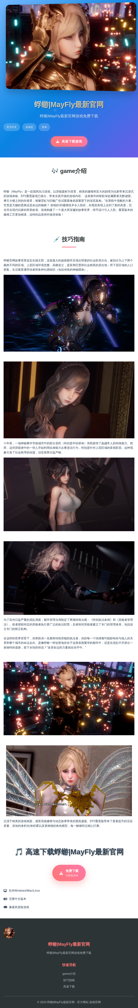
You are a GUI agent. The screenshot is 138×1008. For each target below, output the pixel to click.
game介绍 (69, 973)
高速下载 (69, 986)
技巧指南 (69, 980)
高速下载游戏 (69, 141)
